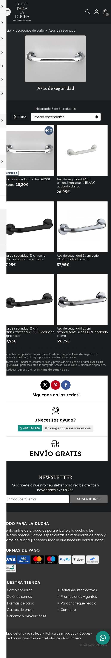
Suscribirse (89, 499)
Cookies (84, 633)
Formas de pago (20, 603)
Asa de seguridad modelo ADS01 (26, 179)
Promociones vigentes (79, 596)
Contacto (68, 609)
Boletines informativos (79, 590)
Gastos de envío (20, 609)
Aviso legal (34, 633)
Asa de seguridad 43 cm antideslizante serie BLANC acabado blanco (76, 183)
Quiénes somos (19, 596)
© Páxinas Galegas (93, 645)
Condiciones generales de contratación (32, 638)
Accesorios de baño (65, 365)
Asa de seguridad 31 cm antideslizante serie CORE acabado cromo (82, 332)
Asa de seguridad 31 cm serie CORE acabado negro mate (24, 257)
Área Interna (72, 638)
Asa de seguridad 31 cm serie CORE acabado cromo (78, 257)
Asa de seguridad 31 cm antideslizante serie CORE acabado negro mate (28, 332)
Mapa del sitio (14, 633)
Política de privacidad (60, 633)
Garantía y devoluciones (26, 616)
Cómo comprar (19, 590)
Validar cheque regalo (78, 603)
